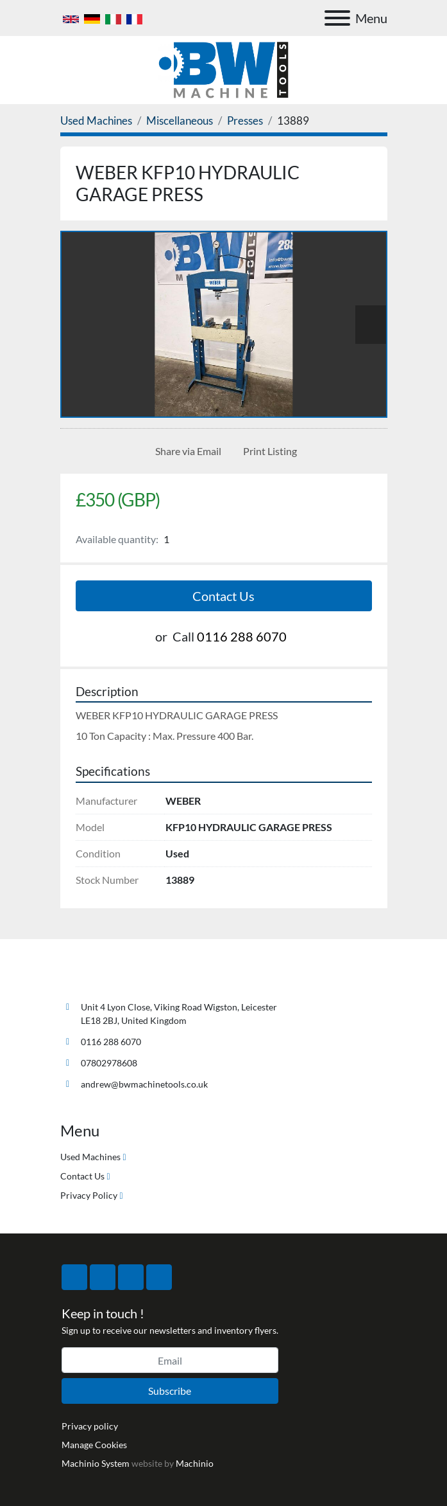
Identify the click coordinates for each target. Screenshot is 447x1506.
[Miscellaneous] (179, 120)
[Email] (170, 1360)
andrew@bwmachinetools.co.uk (144, 1084)
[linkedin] (159, 1277)
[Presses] (245, 120)
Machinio (195, 1463)
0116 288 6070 (242, 636)
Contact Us (223, 596)
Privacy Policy (88, 1195)
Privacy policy (90, 1426)
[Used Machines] (96, 120)
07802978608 (109, 1062)
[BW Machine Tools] (102, 976)
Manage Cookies (94, 1444)
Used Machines (90, 1156)
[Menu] (337, 18)
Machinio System (96, 1463)
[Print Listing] (267, 451)
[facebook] (74, 1277)
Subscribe (169, 1391)
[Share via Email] (186, 451)
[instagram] (131, 1277)
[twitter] (102, 1277)
